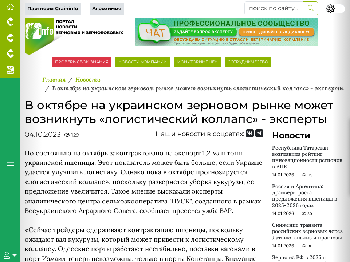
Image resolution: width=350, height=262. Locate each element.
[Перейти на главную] (10, 7)
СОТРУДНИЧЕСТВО (248, 61)
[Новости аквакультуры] (10, 70)
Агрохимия (106, 8)
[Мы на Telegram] (259, 133)
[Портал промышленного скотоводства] (10, 54)
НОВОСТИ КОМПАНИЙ (142, 61)
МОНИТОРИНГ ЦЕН (197, 61)
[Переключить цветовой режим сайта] (335, 9)
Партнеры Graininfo (52, 8)
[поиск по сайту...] (273, 8)
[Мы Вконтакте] (250, 133)
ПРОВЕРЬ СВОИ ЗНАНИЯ (82, 61)
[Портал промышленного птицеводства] (10, 22)
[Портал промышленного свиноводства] (10, 38)
